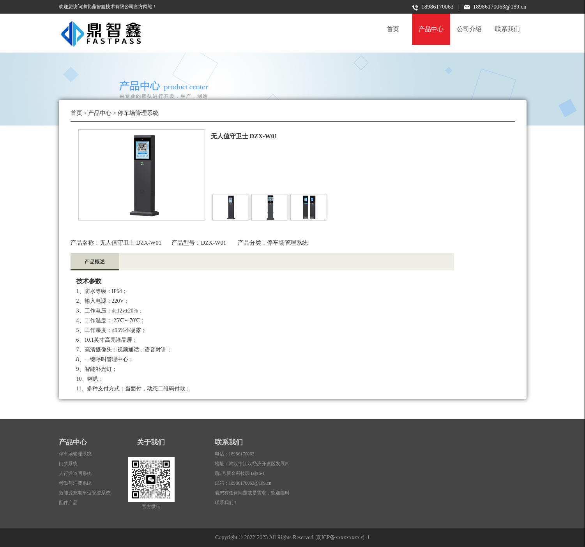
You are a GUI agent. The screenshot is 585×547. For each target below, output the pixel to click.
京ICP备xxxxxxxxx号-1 (342, 537)
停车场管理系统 (138, 113)
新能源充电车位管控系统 (84, 493)
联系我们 (507, 29)
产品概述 (95, 262)
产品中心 (431, 29)
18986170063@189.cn (495, 7)
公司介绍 (469, 29)
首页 (393, 29)
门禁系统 (68, 463)
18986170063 (433, 7)
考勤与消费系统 (75, 483)
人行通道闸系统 (75, 473)
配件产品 (68, 502)
